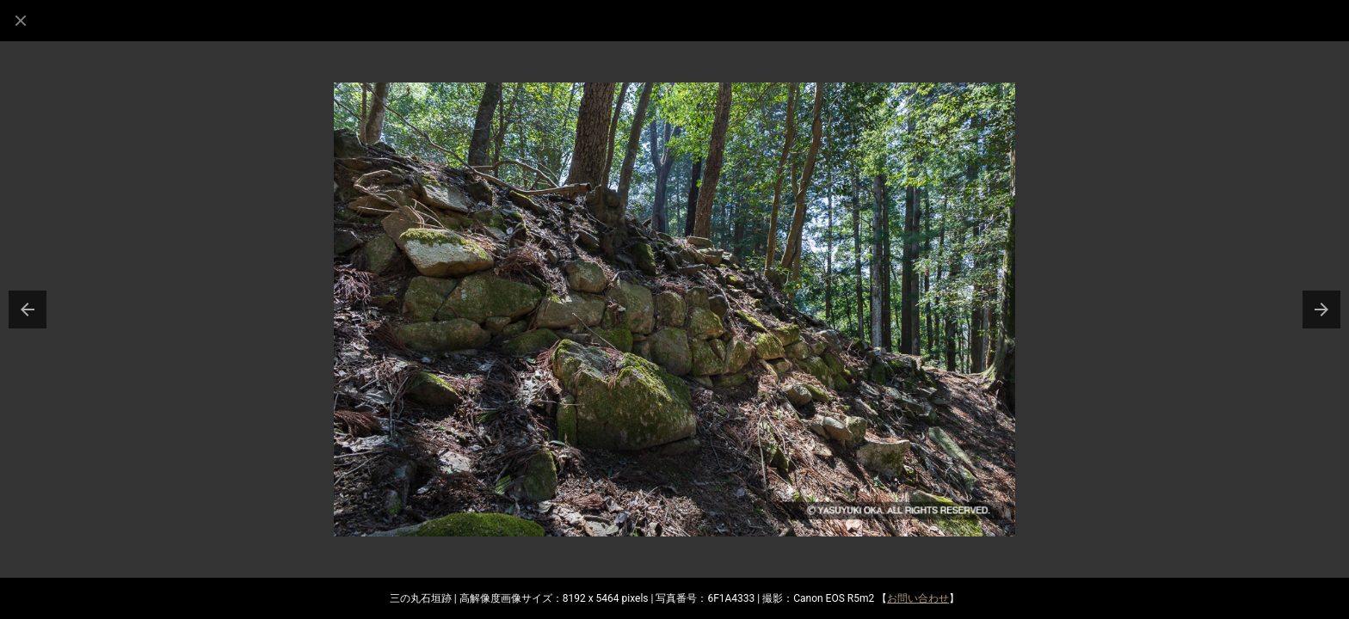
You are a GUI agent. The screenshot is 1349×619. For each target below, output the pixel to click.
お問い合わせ (918, 598)
